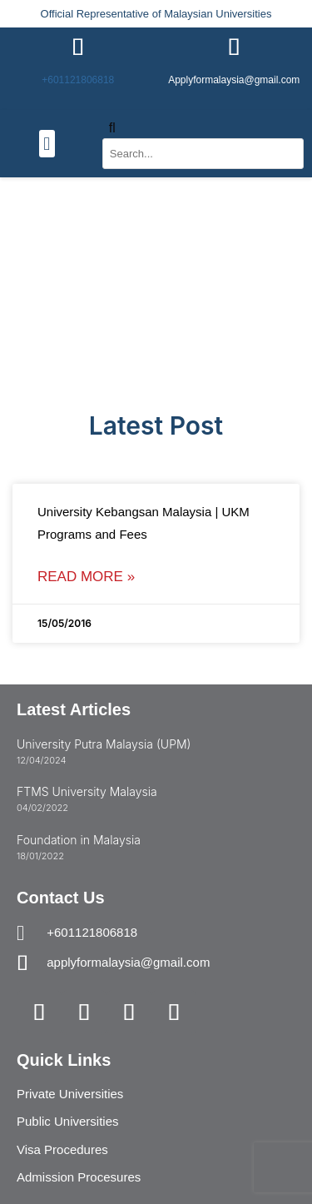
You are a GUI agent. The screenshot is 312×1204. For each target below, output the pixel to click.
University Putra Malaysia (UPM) (104, 744)
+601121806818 (78, 80)
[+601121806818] (78, 47)
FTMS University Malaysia (87, 791)
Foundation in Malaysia (79, 840)
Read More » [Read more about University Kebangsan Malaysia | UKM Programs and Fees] (86, 577)
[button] (47, 143)
